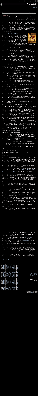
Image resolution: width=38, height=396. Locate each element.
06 (3, 264)
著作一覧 (35, 7)
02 (4, 265)
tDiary (32, 291)
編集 (36, 1)
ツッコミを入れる (6, 259)
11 (9, 264)
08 (6, 264)
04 (7, 265)
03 (6, 265)
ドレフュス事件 (28, 237)
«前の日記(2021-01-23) (20, 1)
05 (8, 265)
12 (10, 264)
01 (3, 265)
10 (8, 264)
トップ (14, 1)
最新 (25, 1)
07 (4, 264)
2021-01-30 (32, 13)
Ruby (32, 292)
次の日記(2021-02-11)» (31, 1)
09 (7, 264)
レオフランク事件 (26, 240)
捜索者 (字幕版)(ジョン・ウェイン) (10, 33)
